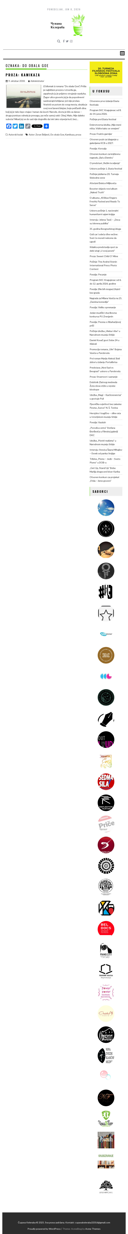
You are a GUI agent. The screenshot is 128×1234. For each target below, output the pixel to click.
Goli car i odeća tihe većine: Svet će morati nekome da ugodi (104, 238)
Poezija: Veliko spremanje (103, 307)
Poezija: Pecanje (98, 274)
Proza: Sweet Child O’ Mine (104, 256)
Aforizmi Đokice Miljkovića (103, 183)
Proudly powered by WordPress (44, 1228)
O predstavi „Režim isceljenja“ (105, 163)
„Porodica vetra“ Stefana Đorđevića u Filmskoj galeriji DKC (104, 431)
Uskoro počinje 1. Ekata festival (106, 168)
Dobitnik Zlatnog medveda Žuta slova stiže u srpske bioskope (103, 386)
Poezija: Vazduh (98, 422)
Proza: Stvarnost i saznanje (104, 376)
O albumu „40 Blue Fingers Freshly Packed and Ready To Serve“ (105, 201)
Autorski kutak (16, 134)
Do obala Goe (57, 134)
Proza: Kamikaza (23, 74)
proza (78, 134)
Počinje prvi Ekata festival (103, 119)
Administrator (36, 81)
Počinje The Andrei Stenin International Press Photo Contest (103, 265)
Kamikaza (69, 134)
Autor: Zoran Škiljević (39, 134)
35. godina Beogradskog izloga (105, 228)
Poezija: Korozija (98, 148)
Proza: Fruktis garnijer (101, 133)
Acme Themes (92, 1228)
